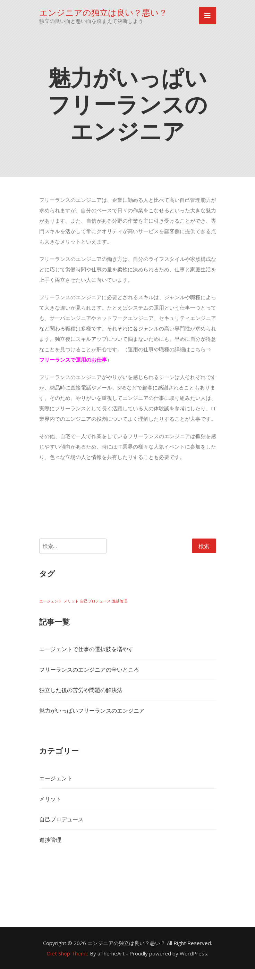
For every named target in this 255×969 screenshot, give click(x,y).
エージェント (56, 778)
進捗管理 (50, 840)
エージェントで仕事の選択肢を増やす (86, 649)
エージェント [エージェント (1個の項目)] (50, 601)
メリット (50, 799)
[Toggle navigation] (207, 15)
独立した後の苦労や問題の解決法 (80, 690)
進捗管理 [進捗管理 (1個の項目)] (119, 601)
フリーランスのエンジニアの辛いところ (89, 669)
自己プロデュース (61, 819)
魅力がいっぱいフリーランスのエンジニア (92, 710)
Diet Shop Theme (67, 953)
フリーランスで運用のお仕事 (73, 359)
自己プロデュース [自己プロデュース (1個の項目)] (95, 601)
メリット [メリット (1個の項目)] (71, 601)
